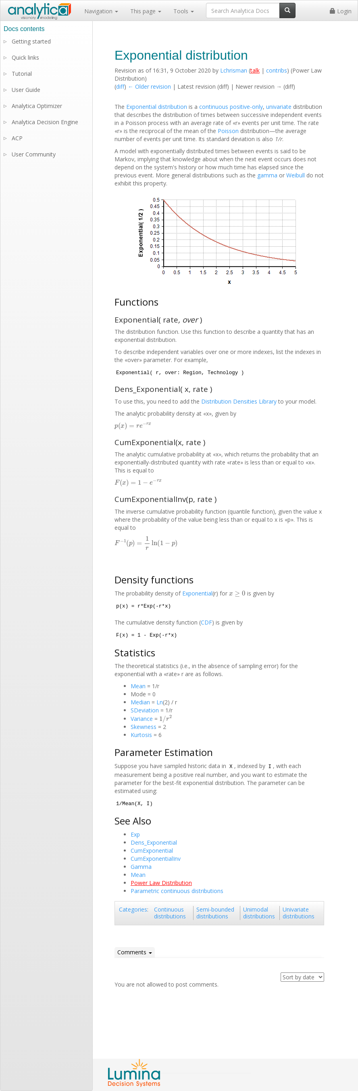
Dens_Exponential (154, 842)
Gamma (141, 866)
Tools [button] (183, 11)
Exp (135, 834)
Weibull (295, 175)
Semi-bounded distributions (215, 913)
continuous (213, 106)
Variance (142, 718)
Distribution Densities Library (239, 401)
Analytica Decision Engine (45, 122)
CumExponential (152, 850)
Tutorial (22, 73)
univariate (278, 106)
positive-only (246, 106)
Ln (159, 702)
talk (255, 70)
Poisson (228, 131)
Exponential (197, 593)
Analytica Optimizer (37, 106)
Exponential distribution (156, 106)
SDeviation (145, 710)
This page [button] (145, 11)
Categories (133, 909)
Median (140, 702)
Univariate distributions (298, 913)
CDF (206, 622)
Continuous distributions (170, 913)
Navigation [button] (101, 11)
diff (120, 86)
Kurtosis (141, 735)
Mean (138, 686)
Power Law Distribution (161, 883)
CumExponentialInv (156, 858)
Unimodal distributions (259, 913)
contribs (276, 70)
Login (341, 11)
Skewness (143, 727)
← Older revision (149, 86)
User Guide (26, 90)
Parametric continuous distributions (177, 891)
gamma (267, 175)
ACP (17, 138)
